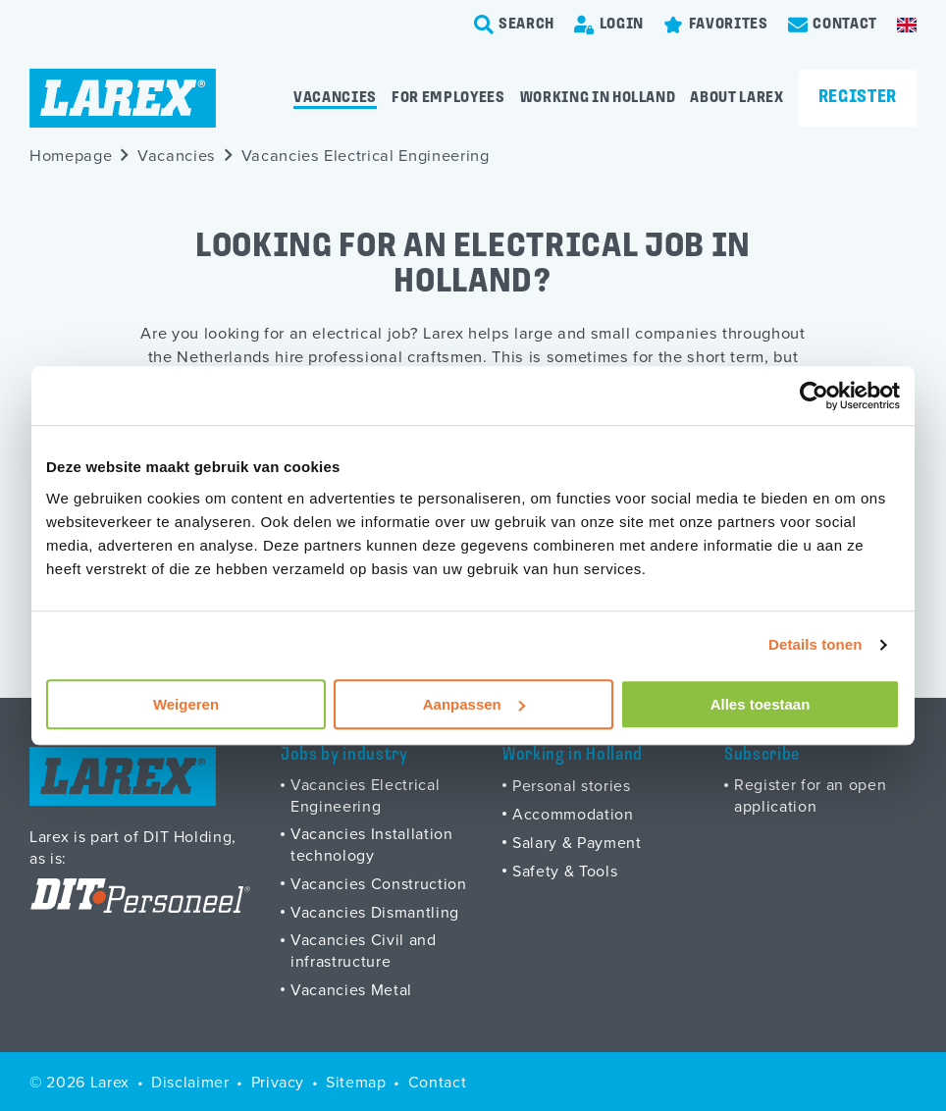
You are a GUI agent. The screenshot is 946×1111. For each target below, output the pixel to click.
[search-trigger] (514, 24)
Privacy (278, 1081)
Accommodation (573, 813)
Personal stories (571, 785)
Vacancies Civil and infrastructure (363, 950)
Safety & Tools (564, 870)
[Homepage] (122, 98)
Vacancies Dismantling (374, 912)
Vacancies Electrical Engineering (365, 154)
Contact (437, 1081)
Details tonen (815, 644)
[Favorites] (715, 24)
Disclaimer (190, 1081)
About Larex (736, 98)
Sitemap (356, 1081)
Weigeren (186, 704)
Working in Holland (598, 98)
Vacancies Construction (378, 883)
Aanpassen (474, 704)
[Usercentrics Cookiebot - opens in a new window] (814, 395)
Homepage (70, 154)
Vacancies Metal (351, 989)
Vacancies (335, 98)
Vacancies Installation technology (371, 844)
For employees (448, 98)
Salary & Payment (577, 842)
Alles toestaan (760, 704)
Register (857, 97)
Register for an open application (810, 795)
